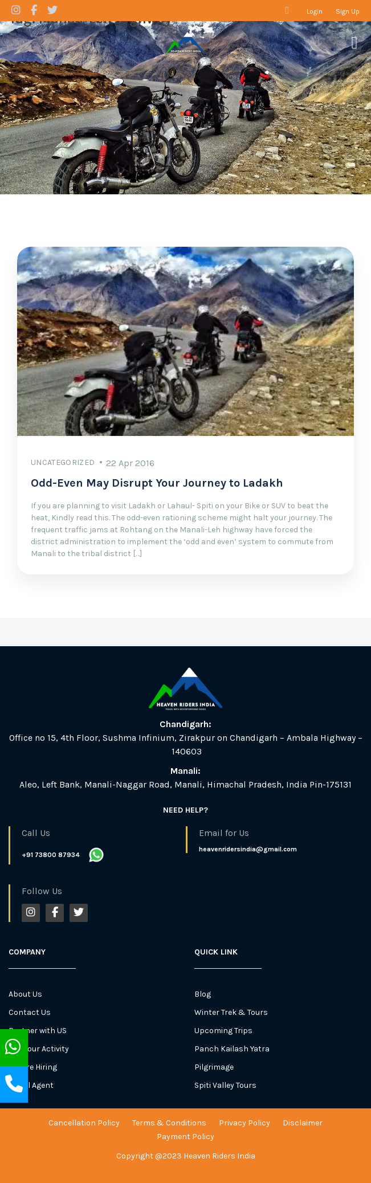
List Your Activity (39, 1049)
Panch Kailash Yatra (232, 1049)
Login (315, 11)
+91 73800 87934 (51, 855)
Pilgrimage (214, 1067)
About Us (25, 994)
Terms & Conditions (169, 1123)
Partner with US (38, 1030)
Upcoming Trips (223, 1030)
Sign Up (348, 11)
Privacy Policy (244, 1123)
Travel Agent (31, 1085)
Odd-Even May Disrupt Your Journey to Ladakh (157, 482)
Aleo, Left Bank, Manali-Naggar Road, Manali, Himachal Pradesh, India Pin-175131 (185, 784)
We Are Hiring (33, 1067)
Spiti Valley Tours (225, 1085)
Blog (202, 994)
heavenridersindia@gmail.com (248, 849)
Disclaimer (303, 1123)
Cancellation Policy (84, 1123)
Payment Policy (185, 1136)
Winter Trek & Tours (231, 1012)
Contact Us (30, 1012)
